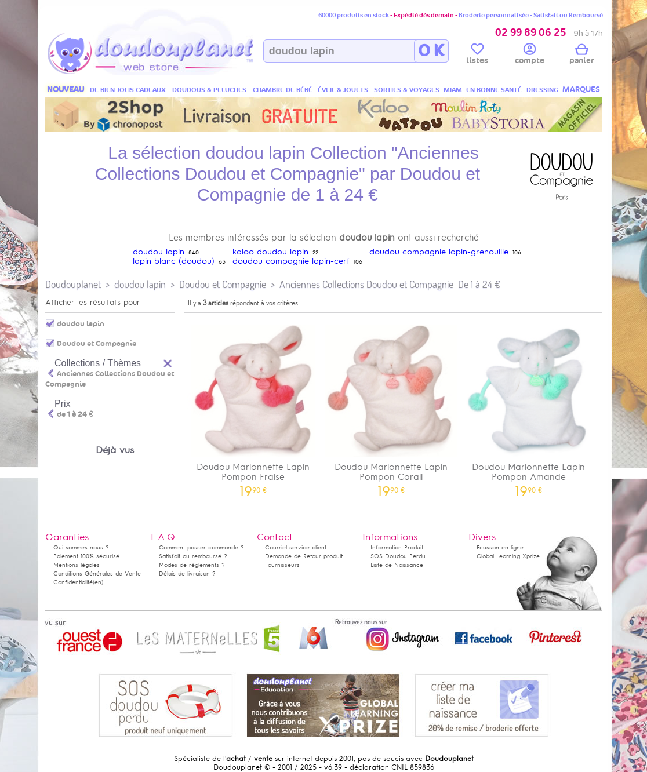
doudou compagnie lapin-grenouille (438, 251)
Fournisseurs (282, 565)
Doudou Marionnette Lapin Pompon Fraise (253, 407)
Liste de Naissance (396, 565)
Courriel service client (295, 547)
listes (477, 55)
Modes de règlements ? (192, 565)
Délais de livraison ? (187, 573)
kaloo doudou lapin (270, 251)
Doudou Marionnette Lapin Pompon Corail (391, 407)
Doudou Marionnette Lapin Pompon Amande (529, 407)
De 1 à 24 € (479, 284)
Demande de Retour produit (304, 556)
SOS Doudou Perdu (398, 556)
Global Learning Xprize (508, 556)
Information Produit (396, 547)
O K (431, 51)
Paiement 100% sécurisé (86, 556)
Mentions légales (76, 565)
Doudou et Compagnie (222, 284)
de (75, 414)
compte (529, 55)
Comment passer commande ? (201, 547)
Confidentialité (73, 582)
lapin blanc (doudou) (174, 261)
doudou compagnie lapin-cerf (291, 261)
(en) (98, 582)
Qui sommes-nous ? (81, 547)
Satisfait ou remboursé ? (193, 556)
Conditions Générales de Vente (97, 573)
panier (581, 55)
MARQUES (581, 89)
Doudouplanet (73, 284)
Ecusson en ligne (500, 547)
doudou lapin (158, 251)
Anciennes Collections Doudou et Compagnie (366, 284)
